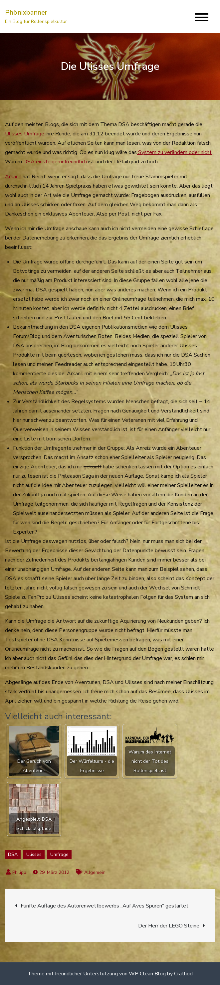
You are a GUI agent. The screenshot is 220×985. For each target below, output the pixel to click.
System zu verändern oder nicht (174, 152)
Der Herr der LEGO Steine (168, 925)
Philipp (19, 872)
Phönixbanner (26, 12)
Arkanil (13, 176)
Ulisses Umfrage (24, 133)
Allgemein (95, 872)
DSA (13, 854)
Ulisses (34, 854)
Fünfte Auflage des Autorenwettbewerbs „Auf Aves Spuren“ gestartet (104, 905)
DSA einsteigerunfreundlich (55, 161)
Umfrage (59, 854)
